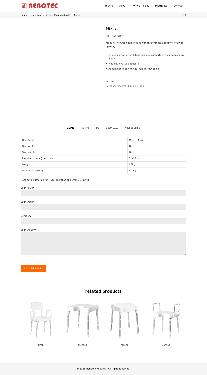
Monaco (82, 344)
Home (24, 15)
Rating (85, 128)
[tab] (70, 128)
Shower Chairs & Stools (58, 15)
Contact (178, 5)
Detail (70, 128)
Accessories (132, 128)
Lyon (41, 344)
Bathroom (36, 15)
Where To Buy (141, 5)
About (123, 5)
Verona (124, 344)
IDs (97, 128)
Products (107, 5)
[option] (61, 66)
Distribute (161, 5)
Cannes (166, 344)
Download (112, 128)
